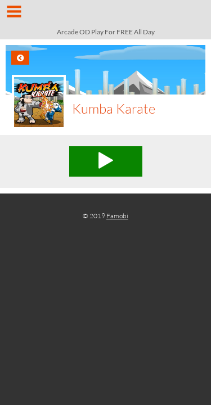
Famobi (117, 216)
